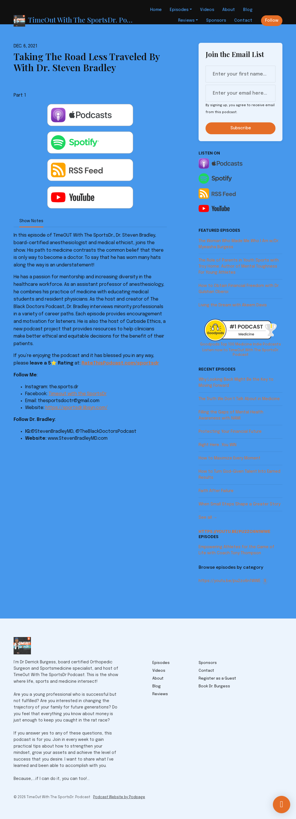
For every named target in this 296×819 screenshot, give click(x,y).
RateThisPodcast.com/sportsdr (120, 363)
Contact (243, 21)
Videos (207, 10)
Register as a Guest (179, 31)
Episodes (179, 10)
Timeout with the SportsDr (78, 393)
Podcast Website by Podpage (119, 797)
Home (156, 10)
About (228, 10)
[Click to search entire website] (252, 31)
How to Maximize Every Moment (229, 458)
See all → (208, 518)
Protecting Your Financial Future (230, 432)
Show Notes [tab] (31, 221)
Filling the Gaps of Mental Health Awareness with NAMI (231, 415)
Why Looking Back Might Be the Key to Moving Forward (236, 383)
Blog (247, 10)
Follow (271, 21)
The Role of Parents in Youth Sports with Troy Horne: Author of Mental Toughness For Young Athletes (239, 266)
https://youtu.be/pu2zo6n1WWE (234, 531)
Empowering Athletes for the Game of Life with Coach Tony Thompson (236, 550)
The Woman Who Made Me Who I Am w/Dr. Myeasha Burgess (239, 244)
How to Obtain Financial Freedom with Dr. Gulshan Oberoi (239, 289)
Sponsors (216, 21)
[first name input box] (240, 74)
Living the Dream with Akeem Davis (233, 305)
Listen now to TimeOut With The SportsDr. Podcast (240, 352)
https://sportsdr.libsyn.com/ (76, 407)
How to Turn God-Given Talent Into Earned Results (239, 475)
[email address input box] (240, 93)
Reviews (186, 21)
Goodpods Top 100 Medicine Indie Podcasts (240, 344)
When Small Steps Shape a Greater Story (239, 504)
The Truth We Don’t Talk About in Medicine (239, 399)
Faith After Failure (216, 491)
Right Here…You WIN (217, 445)
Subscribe (240, 128)
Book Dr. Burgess (225, 31)
